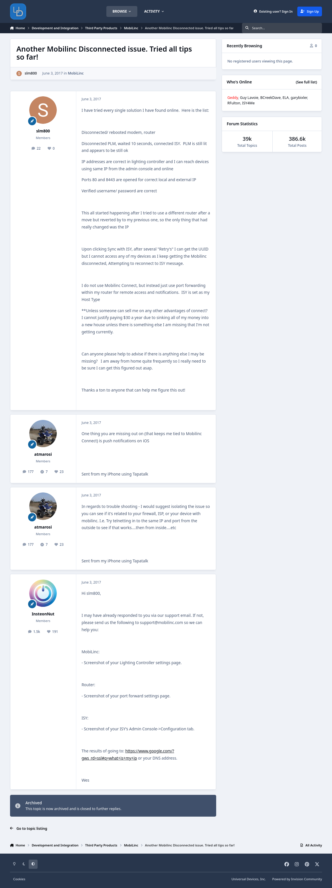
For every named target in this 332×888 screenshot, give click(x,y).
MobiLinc (75, 73)
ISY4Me (248, 103)
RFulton (233, 103)
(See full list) (306, 82)
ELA (286, 97)
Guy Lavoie (249, 97)
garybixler (299, 97)
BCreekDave (270, 97)
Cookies (19, 879)
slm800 (31, 73)
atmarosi (43, 454)
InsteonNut (43, 614)
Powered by (297, 879)
